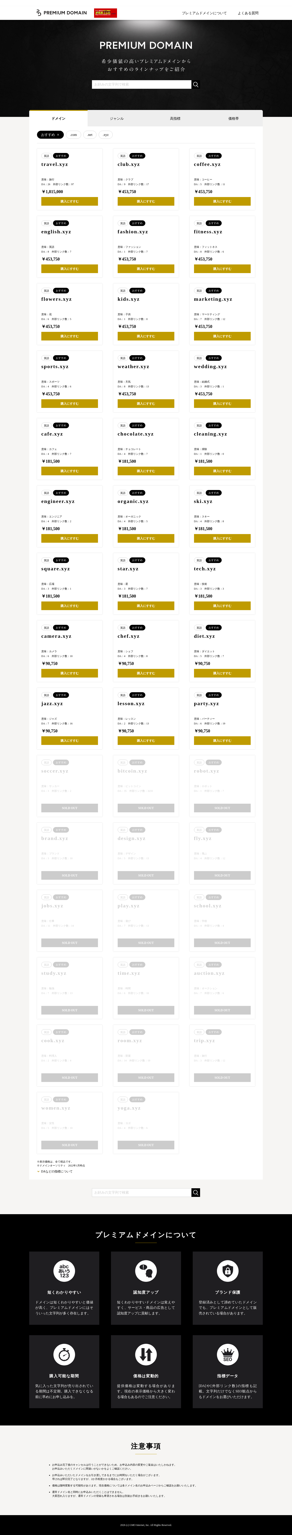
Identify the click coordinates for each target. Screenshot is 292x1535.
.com (73, 135)
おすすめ (48, 135)
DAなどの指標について (57, 1171)
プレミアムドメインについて (204, 13)
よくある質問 (248, 13)
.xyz (106, 135)
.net (90, 135)
